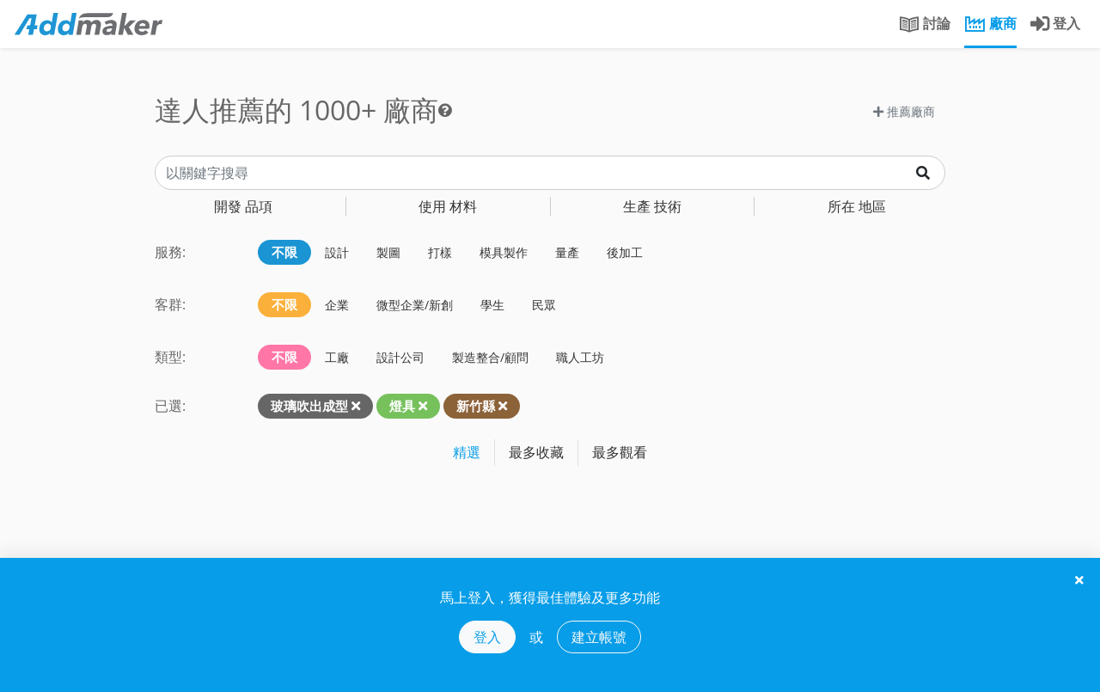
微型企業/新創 (414, 305)
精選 (466, 452)
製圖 (388, 252)
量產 (567, 252)
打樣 (440, 252)
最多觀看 (619, 452)
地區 (857, 206)
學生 (492, 305)
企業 (337, 305)
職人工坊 (580, 357)
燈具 (402, 405)
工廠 (337, 357)
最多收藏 (536, 452)
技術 (652, 206)
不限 (284, 251)
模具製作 (504, 252)
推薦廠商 (904, 111)
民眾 (544, 305)
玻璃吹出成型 (309, 405)
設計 (337, 252)
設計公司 (400, 357)
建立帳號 (598, 637)
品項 (243, 206)
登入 (487, 637)
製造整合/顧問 (490, 357)
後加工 (625, 252)
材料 (448, 206)
